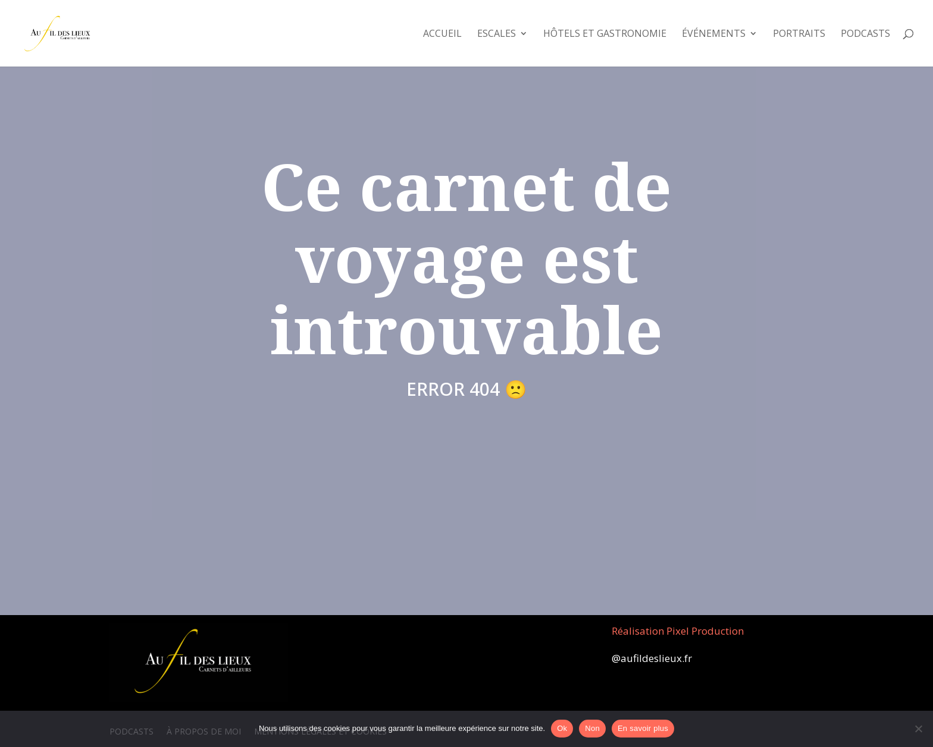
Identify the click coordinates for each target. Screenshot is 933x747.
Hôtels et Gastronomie (604, 34)
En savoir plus (643, 728)
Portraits (799, 34)
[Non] (918, 729)
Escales (496, 34)
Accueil (442, 34)
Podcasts (865, 34)
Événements (714, 34)
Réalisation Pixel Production (678, 631)
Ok (562, 728)
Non (592, 728)
